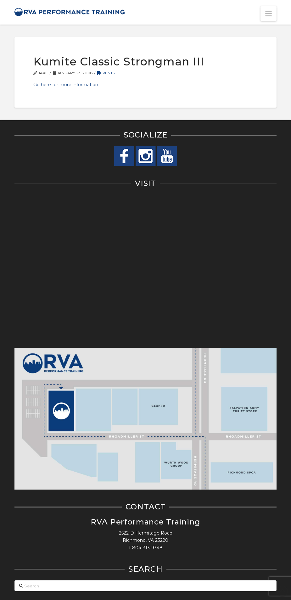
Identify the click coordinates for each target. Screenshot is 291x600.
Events (106, 72)
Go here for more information (65, 84)
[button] (268, 13)
